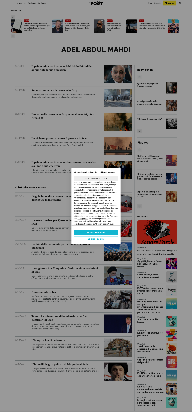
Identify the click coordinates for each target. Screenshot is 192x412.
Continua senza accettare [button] (96, 178)
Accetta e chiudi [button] (96, 232)
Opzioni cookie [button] (96, 239)
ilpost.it (98, 221)
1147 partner (83, 219)
